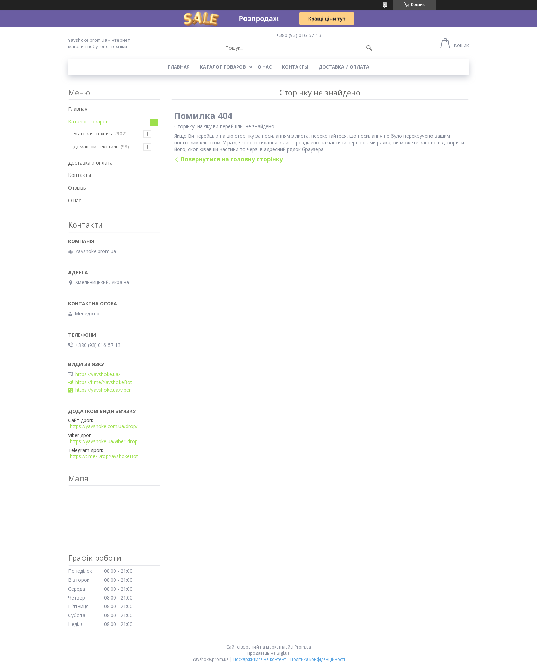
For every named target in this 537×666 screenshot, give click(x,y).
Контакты (295, 67)
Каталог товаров (223, 67)
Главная (179, 67)
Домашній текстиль (96, 146)
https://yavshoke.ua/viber (103, 390)
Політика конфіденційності (317, 659)
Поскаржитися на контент (259, 659)
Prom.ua (303, 647)
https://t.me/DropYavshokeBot (104, 456)
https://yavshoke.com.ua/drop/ (104, 426)
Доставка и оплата (344, 67)
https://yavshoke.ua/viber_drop (104, 441)
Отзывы (77, 187)
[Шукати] (369, 48)
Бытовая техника (93, 133)
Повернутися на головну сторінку (231, 159)
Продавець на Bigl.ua (268, 653)
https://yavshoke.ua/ (97, 374)
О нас (265, 67)
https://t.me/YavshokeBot (103, 382)
